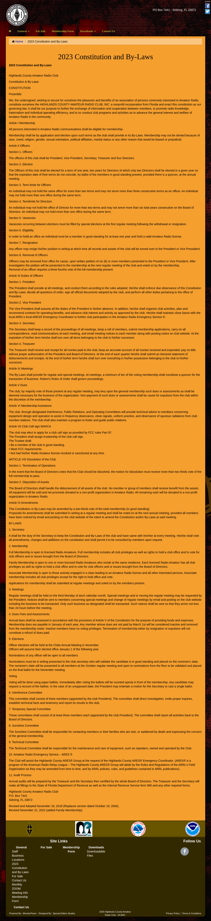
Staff (15, 851)
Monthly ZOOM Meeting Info (20, 888)
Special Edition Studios (64, 913)
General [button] (23, 31)
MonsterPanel (29, 913)
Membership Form (63, 31)
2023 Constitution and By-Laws (20, 868)
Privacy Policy (173, 913)
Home (19, 41)
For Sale (41, 31)
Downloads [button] (88, 31)
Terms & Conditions (191, 913)
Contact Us (108, 31)
